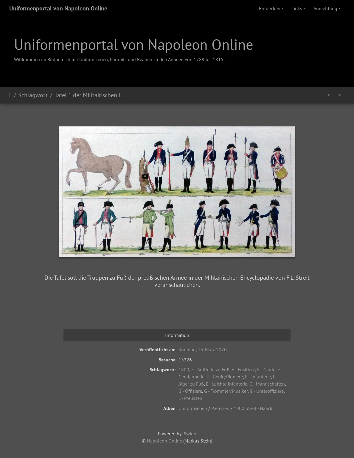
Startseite (10, 95)
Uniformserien (192, 408)
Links (296, 8)
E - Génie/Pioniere (224, 377)
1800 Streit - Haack (253, 408)
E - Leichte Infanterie (226, 384)
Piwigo (189, 434)
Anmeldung (325, 8)
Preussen (220, 408)
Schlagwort (33, 95)
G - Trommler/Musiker (226, 391)
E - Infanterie (258, 377)
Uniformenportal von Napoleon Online (58, 8)
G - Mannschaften (267, 384)
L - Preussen (190, 398)
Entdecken (269, 8)
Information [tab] (177, 335)
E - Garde (266, 369)
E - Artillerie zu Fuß (210, 369)
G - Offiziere (190, 391)
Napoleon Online (164, 441)
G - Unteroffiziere (267, 391)
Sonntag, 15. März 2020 (202, 349)
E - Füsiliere (243, 369)
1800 (183, 369)
